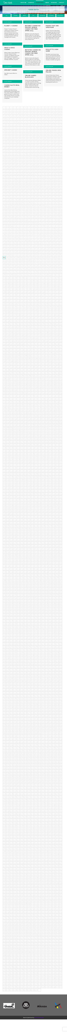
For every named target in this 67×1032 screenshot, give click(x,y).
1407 (50, 344)
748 (4, 234)
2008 (11, 448)
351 (43, 165)
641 (47, 214)
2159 (4, 474)
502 (36, 191)
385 (43, 171)
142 (25, 130)
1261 (15, 321)
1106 (7, 295)
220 (61, 142)
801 (11, 243)
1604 (25, 378)
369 (47, 168)
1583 (11, 376)
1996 (29, 445)
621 (36, 211)
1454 (36, 352)
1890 (14, 427)
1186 (50, 306)
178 (32, 136)
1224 (4, 315)
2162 (15, 474)
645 (61, 214)
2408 (43, 514)
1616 (7, 381)
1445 (4, 352)
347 (29, 165)
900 (61, 257)
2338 (36, 502)
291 (11, 156)
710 (50, 226)
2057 (4, 456)
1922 (7, 433)
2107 (60, 462)
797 (57, 240)
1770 (11, 407)
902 (8, 260)
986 (4, 275)
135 (61, 128)
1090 (11, 292)
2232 (22, 485)
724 (40, 228)
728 (54, 228)
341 (8, 165)
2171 (46, 474)
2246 (11, 488)
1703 (15, 396)
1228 (18, 315)
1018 (57, 277)
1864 (43, 422)
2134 (36, 468)
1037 (4, 283)
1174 (8, 306)
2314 (11, 500)
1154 (57, 301)
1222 (57, 312)
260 (22, 151)
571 (40, 202)
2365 (11, 508)
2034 (43, 450)
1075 (18, 289)
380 (25, 171)
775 (40, 237)
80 (46, 119)
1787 (11, 410)
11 (43, 107)
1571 (29, 373)
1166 (39, 303)
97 (46, 122)
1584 (14, 376)
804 (22, 243)
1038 (7, 283)
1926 (22, 433)
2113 (22, 465)
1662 (50, 387)
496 (15, 191)
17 (4, 110)
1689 (25, 393)
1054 (4, 286)
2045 (22, 453)
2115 (29, 465)
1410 (60, 344)
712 (57, 226)
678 (57, 220)
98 (50, 122)
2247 (14, 488)
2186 (39, 476)
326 (15, 162)
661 (57, 217)
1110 (22, 295)
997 (43, 275)
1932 (43, 433)
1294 (11, 326)
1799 (53, 410)
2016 (39, 448)
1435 (29, 350)
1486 (29, 358)
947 (47, 266)
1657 (32, 387)
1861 (32, 422)
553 (36, 200)
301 (47, 156)
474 (57, 185)
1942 (18, 436)
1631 (61, 381)
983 (54, 272)
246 (32, 148)
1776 (32, 407)
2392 (46, 511)
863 (50, 252)
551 (29, 200)
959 (29, 269)
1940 (11, 436)
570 (36, 202)
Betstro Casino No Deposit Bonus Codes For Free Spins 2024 (33, 52)
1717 (4, 399)
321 (57, 159)
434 (36, 179)
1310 (8, 329)
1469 (29, 355)
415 (29, 177)
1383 (25, 341)
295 (25, 156)
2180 (18, 476)
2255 (43, 488)
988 (11, 275)
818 (11, 246)
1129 (29, 298)
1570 (25, 373)
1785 (4, 410)
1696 (50, 393)
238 (4, 148)
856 (25, 252)
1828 (36, 416)
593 (57, 205)
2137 (46, 468)
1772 (18, 407)
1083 (46, 289)
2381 (7, 511)
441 (61, 179)
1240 (60, 315)
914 (50, 260)
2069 (46, 456)
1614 (60, 378)
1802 (4, 413)
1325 (60, 329)
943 (32, 266)
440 (57, 179)
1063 (36, 286)
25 (32, 110)
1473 (43, 355)
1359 (60, 335)
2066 (36, 456)
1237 (50, 315)
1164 (32, 303)
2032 (36, 450)
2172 (50, 474)
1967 (46, 439)
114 (47, 125)
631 (11, 214)
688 (32, 223)
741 (39, 231)
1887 (4, 427)
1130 (32, 298)
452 (39, 182)
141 (22, 130)
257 (11, 151)
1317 (32, 329)
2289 (43, 494)
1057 (14, 286)
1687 (18, 393)
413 (22, 177)
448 (25, 182)
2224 (53, 482)
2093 (11, 462)
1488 (36, 358)
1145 (25, 301)
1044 (29, 283)
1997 (32, 445)
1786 (7, 410)
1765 (53, 404)
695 (57, 223)
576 (57, 202)
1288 (50, 324)
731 (4, 231)
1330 (18, 332)
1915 (43, 430)
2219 (36, 482)
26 (36, 110)
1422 (43, 347)
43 (36, 113)
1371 (43, 338)
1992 (14, 445)
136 (4, 130)
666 (15, 220)
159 (25, 133)
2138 (50, 468)
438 (50, 179)
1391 (53, 341)
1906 (11, 430)
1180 (29, 306)
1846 (39, 419)
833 (4, 249)
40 (25, 113)
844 (43, 249)
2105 (53, 462)
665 (11, 220)
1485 (25, 358)
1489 (39, 358)
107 (22, 125)
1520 (29, 364)
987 (8, 275)
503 (39, 191)
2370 (29, 508)
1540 (39, 367)
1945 (29, 436)
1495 (60, 358)
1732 (57, 399)
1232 (32, 315)
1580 (60, 373)
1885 (57, 425)
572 (43, 202)
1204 (53, 309)
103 (8, 125)
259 (18, 151)
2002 (50, 445)
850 (4, 252)
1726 (36, 399)
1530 (4, 367)
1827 (32, 416)
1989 (4, 445)
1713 (50, 396)
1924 (14, 433)
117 (57, 125)
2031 (32, 450)
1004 (7, 277)
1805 (14, 413)
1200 (39, 309)
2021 (57, 448)
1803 (7, 413)
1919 (57, 430)
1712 (46, 396)
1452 (29, 352)
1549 (11, 370)
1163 (29, 303)
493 (4, 191)
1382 (22, 341)
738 (29, 231)
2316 (18, 500)
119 (4, 128)
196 (36, 139)
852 (11, 252)
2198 (22, 479)
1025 (22, 280)
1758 (29, 404)
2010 (18, 448)
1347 (18, 335)
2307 (46, 497)
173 (15, 136)
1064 (39, 286)
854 (18, 252)
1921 (4, 433)
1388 (43, 341)
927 (36, 263)
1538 (32, 367)
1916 (46, 430)
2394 (53, 511)
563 (11, 202)
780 (57, 237)
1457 (46, 352)
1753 (11, 404)
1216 (36, 312)
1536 (25, 367)
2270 (36, 491)
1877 (29, 425)
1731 (53, 399)
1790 (22, 410)
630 (8, 214)
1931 (39, 433)
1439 (43, 350)
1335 (36, 332)
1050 (50, 283)
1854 (7, 422)
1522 (36, 364)
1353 (39, 335)
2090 (60, 459)
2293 (57, 494)
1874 (18, 425)
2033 (39, 450)
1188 (57, 306)
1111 (25, 295)
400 (36, 174)
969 (4, 272)
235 (54, 145)
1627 (46, 381)
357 (4, 168)
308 (11, 159)
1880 (39, 425)
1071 (4, 289)
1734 (4, 401)
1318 (36, 329)
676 (50, 220)
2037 (53, 450)
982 (50, 272)
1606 (32, 378)
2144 (11, 471)
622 (40, 211)
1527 (53, 364)
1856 (14, 422)
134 (57, 128)
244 (25, 148)
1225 (7, 315)
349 (36, 165)
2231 (18, 485)
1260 (11, 321)
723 (36, 228)
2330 (7, 502)
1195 (22, 309)
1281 (25, 324)
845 (47, 249)
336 (50, 162)
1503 (29, 361)
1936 (57, 433)
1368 (32, 338)
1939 (7, 436)
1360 (4, 338)
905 (18, 260)
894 (39, 257)
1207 (4, 312)
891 (29, 257)
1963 (32, 439)
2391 (43, 511)
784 (11, 240)
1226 (11, 315)
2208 (57, 479)
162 (36, 133)
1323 (53, 329)
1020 (4, 280)
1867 (53, 422)
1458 (50, 352)
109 (29, 125)
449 (29, 182)
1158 (11, 303)
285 (50, 153)
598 (15, 208)
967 (57, 269)
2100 (36, 462)
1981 (36, 442)
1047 (39, 283)
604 (36, 208)
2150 (32, 471)
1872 (11, 425)
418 (40, 177)
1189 (60, 306)
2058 (7, 456)
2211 (8, 482)
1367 (29, 338)
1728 (43, 399)
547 (15, 200)
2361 (57, 505)
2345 (60, 502)
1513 (4, 364)
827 (43, 246)
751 (15, 234)
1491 (46, 358)
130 (43, 128)
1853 (4, 422)
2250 (25, 488)
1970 (57, 439)
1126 (18, 298)
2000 (43, 445)
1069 (57, 286)
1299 (29, 326)
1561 (53, 370)
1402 (32, 344)
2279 (7, 494)
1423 (46, 347)
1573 (36, 373)
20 (15, 110)
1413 (11, 347)
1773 (22, 407)
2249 (22, 488)
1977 (22, 442)
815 (61, 243)
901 (4, 260)
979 (39, 272)
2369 (25, 508)
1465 (14, 355)
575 (54, 202)
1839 (14, 419)
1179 (25, 306)
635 (25, 214)
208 (18, 142)
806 (29, 243)
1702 (11, 396)
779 (54, 237)
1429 (7, 350)
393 (11, 174)
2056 (60, 453)
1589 (32, 376)
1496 (4, 361)
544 (4, 200)
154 (8, 133)
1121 (61, 295)
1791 (25, 410)
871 (18, 254)
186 (61, 136)
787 (22, 240)
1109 (18, 295)
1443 (57, 350)
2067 (39, 456)
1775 (29, 407)
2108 (4, 465)
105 (15, 125)
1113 (32, 295)
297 (32, 156)
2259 (57, 488)
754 (25, 234)
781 (61, 237)
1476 (53, 355)
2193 (4, 479)
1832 (50, 416)
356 (61, 165)
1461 (60, 352)
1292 (4, 326)
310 (18, 159)
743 (47, 231)
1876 (25, 425)
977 (32, 272)
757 (36, 234)
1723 (25, 399)
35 (7, 113)
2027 (18, 450)
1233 (36, 315)
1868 (57, 422)
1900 (50, 427)
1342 (60, 332)
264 (36, 151)
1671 (22, 390)
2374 (43, 508)
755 (29, 234)
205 (8, 142)
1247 (25, 318)
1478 (60, 355)
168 (57, 133)
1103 (57, 292)
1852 (60, 419)
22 (22, 110)
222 (8, 145)
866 (61, 252)
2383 (14, 511)
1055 (7, 286)
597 (11, 208)
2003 (53, 445)
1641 (36, 384)
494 (8, 191)
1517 (18, 364)
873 (25, 254)
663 (4, 220)
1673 (29, 390)
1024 (18, 280)
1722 (22, 399)
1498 (11, 361)
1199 (36, 309)
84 (60, 119)
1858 (22, 422)
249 (43, 148)
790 (32, 240)
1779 (43, 407)
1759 (32, 404)
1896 (36, 427)
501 (32, 191)
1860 (29, 422)
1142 (15, 301)
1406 (46, 344)
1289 (53, 324)
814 (57, 243)
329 (25, 162)
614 (11, 211)
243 (22, 148)
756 (32, 234)
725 (43, 228)
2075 (7, 459)
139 (15, 130)
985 (61, 272)
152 (61, 130)
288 (61, 153)
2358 (46, 505)
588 (39, 205)
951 (61, 266)
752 (18, 234)
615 (15, 211)
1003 (4, 277)
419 (43, 177)
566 (22, 202)
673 (40, 220)
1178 (22, 306)
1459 (53, 352)
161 (32, 133)
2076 (11, 459)
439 (54, 179)
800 (8, 243)
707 (40, 226)
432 (29, 179)
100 (57, 122)
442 (4, 182)
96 (43, 122)
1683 (4, 393)
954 (11, 269)
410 (11, 177)
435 (39, 179)
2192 (60, 476)
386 (47, 171)
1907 (14, 430)
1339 (50, 332)
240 (11, 148)
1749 (57, 401)
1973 (7, 442)
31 (53, 110)
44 (39, 113)
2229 (11, 485)
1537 (29, 367)
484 (32, 188)
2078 (18, 459)
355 (57, 165)
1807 (22, 413)
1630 (57, 381)
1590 (36, 376)
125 (25, 128)
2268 (29, 491)
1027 (29, 280)
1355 (46, 335)
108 (25, 125)
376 (11, 171)
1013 (39, 277)
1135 (50, 298)
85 (4, 122)
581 (15, 205)
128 (36, 128)
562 (8, 202)
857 (29, 252)
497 (18, 191)
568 (29, 202)
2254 (39, 488)
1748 (53, 401)
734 (15, 231)
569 (32, 202)
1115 (39, 295)
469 (39, 185)
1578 (53, 373)
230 (36, 145)
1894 (29, 427)
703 (25, 226)
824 (32, 246)
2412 (57, 514)
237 (61, 145)
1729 (46, 399)
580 (11, 205)
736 (22, 231)
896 (47, 257)
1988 (60, 442)
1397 (15, 344)
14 (53, 107)
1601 (15, 378)
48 (53, 113)
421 (50, 177)
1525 (46, 364)
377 (15, 171)
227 (25, 145)
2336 (29, 502)
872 (22, 254)
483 (29, 188)
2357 (43, 505)
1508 (46, 361)
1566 (11, 373)
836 (15, 249)
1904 (4, 430)
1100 (46, 292)
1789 (18, 410)
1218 (43, 312)
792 (40, 240)
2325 (50, 500)
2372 (36, 508)
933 (57, 263)
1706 (25, 396)
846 (50, 249)
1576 (46, 373)
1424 (50, 347)
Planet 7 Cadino (11, 26)
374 (4, 171)
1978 (25, 442)
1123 (8, 298)
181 (43, 136)
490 (54, 188)
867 (4, 254)
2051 (43, 453)
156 (15, 133)
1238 (53, 315)
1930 (36, 433)
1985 (50, 442)
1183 (39, 306)
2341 (46, 502)
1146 (29, 301)
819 (15, 246)
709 (47, 226)
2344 (57, 502)
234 (50, 145)
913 (47, 260)
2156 (53, 471)
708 (43, 226)
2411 (53, 514)
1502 (25, 361)
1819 (4, 416)
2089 (57, 459)
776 (43, 237)
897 (50, 257)
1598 (4, 378)
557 (50, 200)
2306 (43, 497)
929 (43, 263)
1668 (11, 390)
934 (61, 263)
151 (57, 130)
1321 (46, 329)
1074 (15, 289)
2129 (18, 468)
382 (32, 171)
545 (8, 200)
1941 (15, 436)
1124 (11, 298)
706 (36, 226)
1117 (46, 295)
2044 (18, 453)
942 (29, 266)
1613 (57, 378)
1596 (57, 376)
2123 (57, 465)
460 (8, 185)
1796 (43, 410)
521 (43, 194)
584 (25, 205)
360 (15, 168)
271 (61, 151)
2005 (60, 445)
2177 (7, 476)
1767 (60, 404)
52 (7, 116)
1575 (43, 373)
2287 (36, 494)
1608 (39, 378)
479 (15, 188)
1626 (43, 381)
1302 (39, 326)
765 (4, 237)
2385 (22, 511)
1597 (60, 376)
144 (32, 130)
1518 (22, 364)
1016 (50, 277)
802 (15, 243)
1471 (36, 355)
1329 (15, 332)
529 (11, 197)
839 (25, 249)
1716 (61, 396)
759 (43, 234)
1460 (57, 352)
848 (57, 249)
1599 (7, 378)
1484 (22, 358)
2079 (22, 459)
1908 (18, 430)
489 (50, 188)
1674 (32, 390)
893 (36, 257)
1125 (15, 298)
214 (40, 142)
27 (39, 110)
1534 (18, 367)
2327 (57, 500)
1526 (50, 364)
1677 (43, 390)
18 (7, 110)
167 (54, 133)
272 (4, 153)
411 (15, 177)
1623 (32, 381)
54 (15, 116)
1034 (53, 280)
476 (4, 188)
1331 (22, 332)
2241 (53, 485)
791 (36, 240)
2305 (39, 497)
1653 (18, 387)
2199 (25, 479)
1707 (29, 396)
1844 (32, 419)
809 (39, 243)
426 (8, 179)
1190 (4, 309)
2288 (39, 494)
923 (22, 263)
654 (32, 217)
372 (57, 168)
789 (29, 240)
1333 (29, 332)
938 (15, 266)
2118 (39, 465)
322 (61, 159)
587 (36, 205)
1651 (11, 387)
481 (22, 188)
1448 (14, 352)
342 (11, 165)
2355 (36, 505)
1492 (50, 358)
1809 (29, 413)
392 (8, 174)
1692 (36, 393)
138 (11, 130)
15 (57, 107)
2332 (14, 502)
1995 (25, 445)
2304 (36, 497)
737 (25, 231)
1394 (4, 344)
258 (15, 151)
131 (46, 128)
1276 (7, 324)
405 (54, 174)
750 (11, 234)
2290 (46, 494)
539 (47, 197)
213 (36, 142)
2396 (60, 511)
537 (40, 197)
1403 (36, 344)
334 (43, 162)
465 (25, 185)
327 (18, 162)
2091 (4, 462)
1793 (32, 410)
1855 (11, 422)
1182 (36, 306)
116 (54, 125)
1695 (46, 393)
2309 (53, 497)
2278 (4, 494)
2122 (53, 465)
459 (4, 185)
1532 (11, 367)
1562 (57, 370)
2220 (39, 482)
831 (57, 246)
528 (8, 197)
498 (22, 191)
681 (8, 223)
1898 (43, 427)
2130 (22, 468)
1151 (46, 301)
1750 (60, 401)
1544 (53, 367)
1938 (4, 436)
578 (4, 205)
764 (61, 234)
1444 (60, 350)
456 (54, 182)
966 (54, 269)
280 (32, 153)
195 (32, 139)
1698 (57, 393)
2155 (50, 471)
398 (29, 174)
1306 (53, 326)
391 (4, 174)
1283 (32, 324)
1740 (25, 401)
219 (57, 142)
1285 (39, 324)
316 (40, 159)
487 (43, 188)
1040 (14, 283)
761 (50, 234)
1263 (22, 321)
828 (47, 246)
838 (22, 249)
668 (22, 220)
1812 (39, 413)
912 (43, 260)
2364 (7, 508)
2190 (53, 476)
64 (50, 116)
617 (22, 211)
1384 (29, 341)
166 (50, 133)
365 (32, 168)
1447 (11, 352)
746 (57, 231)
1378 (7, 341)
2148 (25, 471)
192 (22, 139)
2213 (15, 482)
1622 (29, 381)
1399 (22, 344)
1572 (32, 373)
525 (57, 194)
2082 (32, 459)
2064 (29, 456)
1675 (36, 390)
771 (25, 237)
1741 (29, 401)
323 (4, 162)
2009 (14, 448)
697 (4, 226)
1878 (32, 425)
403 (47, 174)
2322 (39, 500)
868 (8, 254)
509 (61, 191)
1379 (11, 341)
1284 (36, 324)
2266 (22, 491)
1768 (4, 407)
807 (32, 243)
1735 (7, 401)
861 (43, 252)
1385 (32, 341)
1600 (11, 378)
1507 (43, 361)
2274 (50, 491)
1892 (22, 427)
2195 (11, 479)
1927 (25, 433)
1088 (4, 292)
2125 (4, 468)
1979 (29, 442)
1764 (50, 404)
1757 (25, 404)
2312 (4, 500)
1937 (60, 433)
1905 (7, 430)
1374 (53, 338)
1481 (11, 358)
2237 (39, 485)
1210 (15, 312)
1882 (46, 425)
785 (15, 240)
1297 (22, 326)
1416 (22, 347)
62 (43, 116)
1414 (15, 347)
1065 (43, 286)
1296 (18, 326)
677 (54, 220)
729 (57, 228)
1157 (8, 303)
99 (53, 122)
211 (29, 142)
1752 (7, 404)
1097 (36, 292)
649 (15, 217)
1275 (4, 324)
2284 (25, 494)
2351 (22, 505)
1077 (25, 289)
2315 (15, 500)
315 (36, 159)
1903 (60, 427)
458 (61, 182)
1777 (36, 407)
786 (18, 240)
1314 (22, 329)
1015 (46, 277)
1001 (57, 275)
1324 (57, 329)
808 (36, 243)
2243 (60, 485)
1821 (11, 416)
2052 (46, 453)
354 (54, 165)
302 (50, 156)
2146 (18, 471)
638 (36, 214)
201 (54, 139)
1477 (57, 355)
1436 (32, 350)
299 (39, 156)
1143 (18, 301)
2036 (50, 450)
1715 (57, 396)
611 (61, 208)
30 (50, 110)
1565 (7, 373)
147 (43, 130)
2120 (46, 465)
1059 (22, 286)
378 (18, 171)
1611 (50, 378)
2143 (7, 471)
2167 (32, 474)
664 (8, 220)
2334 (22, 502)
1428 (4, 350)
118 (61, 125)
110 (32, 125)
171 (8, 136)
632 (15, 214)
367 (40, 168)
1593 (46, 376)
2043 (14, 453)
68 (4, 119)
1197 (29, 309)
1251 (39, 318)
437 (47, 179)
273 (8, 153)
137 (8, 130)
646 (4, 217)
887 (15, 257)
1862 (36, 422)
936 (8, 266)
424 (61, 177)
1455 (39, 352)
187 (4, 139)
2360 (53, 505)
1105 (4, 295)
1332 (25, 332)
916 (57, 260)
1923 (11, 433)
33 (60, 110)
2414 (4, 517)
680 (4, 223)
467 (32, 185)
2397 (4, 514)
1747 (50, 401)
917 (61, 260)
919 (8, 263)
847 (54, 249)
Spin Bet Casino (10, 70)
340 (4, 165)
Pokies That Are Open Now (52, 26)
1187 (53, 306)
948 (50, 266)
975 (25, 272)
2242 (57, 485)
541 (54, 197)
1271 (50, 321)
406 (57, 174)
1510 (53, 361)
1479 (4, 358)
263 (32, 151)
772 (29, 237)
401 (40, 174)
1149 (39, 301)
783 (8, 240)
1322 (50, 329)
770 (22, 237)
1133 (43, 298)
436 (43, 179)
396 (22, 174)
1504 (32, 361)
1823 (18, 416)
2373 (39, 508)
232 (43, 145)
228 (29, 145)
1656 (29, 387)
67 (60, 116)
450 (32, 182)
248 (39, 148)
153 (4, 133)
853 (15, 252)
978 (36, 272)
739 (32, 231)
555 (43, 200)
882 (57, 254)
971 (11, 272)
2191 (57, 476)
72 (18, 119)
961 (36, 269)
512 (11, 194)
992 (25, 275)
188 (8, 139)
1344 (7, 335)
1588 (29, 376)
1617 (11, 381)
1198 (32, 309)
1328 (11, 332)
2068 (43, 456)
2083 (36, 459)
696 (61, 223)
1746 (46, 401)
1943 (22, 436)
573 (47, 202)
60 (36, 116)
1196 (25, 309)
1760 (36, 404)
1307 (57, 326)
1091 (15, 292)
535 (32, 197)
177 (29, 136)
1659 (39, 387)
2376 (50, 508)
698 (8, 226)
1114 (36, 295)
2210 (4, 482)
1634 (11, 384)
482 (25, 188)
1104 (60, 292)
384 (39, 171)
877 (40, 254)
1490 (43, 358)
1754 (14, 404)
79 (43, 119)
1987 (57, 442)
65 (53, 116)
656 (39, 217)
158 (22, 133)
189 (11, 139)
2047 (29, 453)
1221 (53, 312)
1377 (4, 341)
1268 (39, 321)
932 (54, 263)
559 (57, 200)
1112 (29, 295)
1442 (53, 350)
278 (25, 153)
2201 (32, 479)
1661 (46, 387)
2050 (39, 453)
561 (4, 202)
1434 (25, 350)
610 (57, 208)
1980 (32, 442)
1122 (4, 298)
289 (4, 156)
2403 (25, 514)
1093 (22, 292)
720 (25, 228)
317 (43, 159)
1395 (7, 344)
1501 (22, 361)
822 (25, 246)
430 (22, 179)
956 (18, 269)
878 (43, 254)
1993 (18, 445)
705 (32, 226)
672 (36, 220)
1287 (46, 324)
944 (36, 266)
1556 (36, 370)
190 (15, 139)
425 (4, 179)
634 (22, 214)
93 (32, 122)
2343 (53, 502)
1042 (22, 283)
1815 (50, 413)
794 (47, 240)
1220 (50, 312)
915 (54, 260)
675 (47, 220)
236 (57, 145)
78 (39, 119)
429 (18, 179)
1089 (7, 292)
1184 (43, 306)
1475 (50, 355)
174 (18, 136)
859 (36, 252)
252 (54, 148)
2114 (25, 465)
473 (54, 185)
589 (43, 205)
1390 (50, 341)
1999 (39, 445)
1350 (29, 335)
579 (8, 205)
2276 (57, 491)
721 (29, 228)
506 (50, 191)
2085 (43, 459)
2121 (50, 465)
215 (43, 142)
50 (60, 113)
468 (36, 185)
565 (18, 202)
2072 (57, 456)
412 (18, 177)
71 (14, 119)
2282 (18, 494)
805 (25, 243)
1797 (46, 410)
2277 (60, 491)
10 (39, 107)
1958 (14, 439)
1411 (4, 347)
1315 (25, 329)
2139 (53, 468)
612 (4, 211)
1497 (7, 361)
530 (15, 197)
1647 (57, 384)
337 (54, 162)
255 (4, 151)
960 (32, 269)
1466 (18, 355)
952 (4, 269)
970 (8, 272)
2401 (18, 514)
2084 (39, 459)
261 (25, 151)
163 (40, 133)
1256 (57, 318)
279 (29, 153)
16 (60, 107)
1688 (22, 393)
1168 (46, 303)
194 (29, 139)
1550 (14, 370)
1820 (7, 416)
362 (22, 168)
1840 (18, 419)
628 (61, 211)
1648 (60, 384)
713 (61, 226)
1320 (43, 329)
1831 (46, 416)
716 (11, 228)
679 (61, 220)
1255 (53, 318)
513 (15, 194)
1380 (14, 341)
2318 (25, 500)
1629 (53, 381)
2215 (22, 482)
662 (61, 217)
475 (61, 185)
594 (61, 205)
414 (25, 177)
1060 (25, 286)
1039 (11, 283)
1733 (60, 399)
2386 (25, 511)
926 (32, 263)
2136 (43, 468)
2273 (46, 491)
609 (54, 208)
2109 (7, 465)
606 (43, 208)
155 (11, 133)
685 (22, 223)
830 (54, 246)
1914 (39, 430)
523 (50, 194)
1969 (53, 439)
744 (50, 231)
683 (15, 223)
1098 (39, 292)
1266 (32, 321)
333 (40, 162)
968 (61, 269)
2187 (43, 476)
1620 (22, 381)
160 (29, 133)
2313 (7, 500)
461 (11, 185)
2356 (39, 505)
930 (47, 263)
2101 (39, 462)
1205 (57, 309)
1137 (57, 298)
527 (4, 197)
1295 (14, 326)
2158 (60, 471)
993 (29, 275)
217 (50, 142)
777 (47, 237)
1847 (43, 419)
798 (61, 240)
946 (43, 266)
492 (61, 188)
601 (25, 208)
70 (11, 119)
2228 (7, 485)
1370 (39, 338)
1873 (15, 425)
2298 (14, 497)
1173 (4, 306)
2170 (43, 474)
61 (39, 116)
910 (36, 260)
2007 (7, 448)
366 (36, 168)
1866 (50, 422)
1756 (22, 404)
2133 (32, 468)
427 (11, 179)
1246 (22, 318)
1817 (57, 413)
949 (54, 266)
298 (36, 156)
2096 (22, 462)
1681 (57, 390)
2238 (43, 485)
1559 (46, 370)
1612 (53, 378)
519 (36, 194)
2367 (18, 508)
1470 (32, 355)
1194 (18, 309)
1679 (50, 390)
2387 (29, 511)
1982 (39, 442)
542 (57, 197)
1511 (57, 361)
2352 (25, 505)
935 (4, 266)
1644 (46, 384)
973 (18, 272)
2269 (32, 491)
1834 (57, 416)
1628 (50, 381)
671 (32, 220)
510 (4, 194)
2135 (39, 468)
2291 (50, 494)
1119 (54, 295)
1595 (53, 376)
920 (11, 263)
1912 (32, 430)
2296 (7, 497)
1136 (53, 298)
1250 (36, 318)
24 (29, 110)
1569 (22, 373)
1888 (7, 427)
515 (22, 194)
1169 (50, 303)
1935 (53, 433)
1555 (32, 370)
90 (22, 122)
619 (29, 211)
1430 (11, 350)
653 (29, 217)
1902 (57, 427)
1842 (25, 419)
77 (36, 119)
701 (18, 226)
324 (8, 162)
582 (18, 205)
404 (50, 174)
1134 (46, 298)
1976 (18, 442)
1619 (18, 381)
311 (22, 159)
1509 (50, 361)
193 (25, 139)
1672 (25, 390)
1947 (36, 436)
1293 (7, 326)
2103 (46, 462)
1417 (25, 347)
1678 (46, 390)
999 (50, 275)
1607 (36, 378)
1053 (60, 283)
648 (11, 217)
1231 (29, 315)
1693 (39, 393)
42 (32, 113)
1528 (57, 364)
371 (54, 168)
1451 (25, 352)
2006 (4, 448)
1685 (11, 393)
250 (47, 148)
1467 (22, 355)
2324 (46, 500)
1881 (43, 425)
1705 (22, 396)
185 (57, 136)
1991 (11, 445)
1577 (50, 373)
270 (57, 151)
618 (25, 211)
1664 (57, 387)
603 (32, 208)
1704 (18, 396)
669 (25, 220)
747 (61, 231)
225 (18, 145)
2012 (25, 448)
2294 (60, 494)
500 (29, 191)
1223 (60, 312)
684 (18, 223)
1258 (4, 321)
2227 (4, 485)
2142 (4, 471)
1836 (4, 419)
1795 (39, 410)
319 (50, 159)
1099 (43, 292)
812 (50, 243)
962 (39, 269)
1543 (50, 367)
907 (25, 260)
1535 (22, 367)
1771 (15, 407)
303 (54, 156)
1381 (18, 341)
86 (7, 122)
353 (50, 165)
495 (11, 191)
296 (29, 156)
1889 (11, 427)
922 (18, 263)
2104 (50, 462)
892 (32, 257)
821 (22, 246)
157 (18, 133)
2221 (43, 482)
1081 (39, 289)
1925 (18, 433)
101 (61, 122)
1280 (22, 324)
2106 (57, 462)
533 (25, 197)
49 (57, 113)
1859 (25, 422)
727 (50, 228)
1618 (15, 381)
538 (43, 197)
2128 (15, 468)
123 (18, 128)
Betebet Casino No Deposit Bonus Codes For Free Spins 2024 (33, 28)
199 (47, 139)
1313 (18, 329)
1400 (25, 344)
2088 (53, 459)
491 (57, 188)
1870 (4, 425)
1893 (25, 427)
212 (32, 142)
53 (11, 116)
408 (4, 177)
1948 (39, 436)
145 (36, 130)
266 (43, 151)
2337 (32, 502)
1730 (50, 399)
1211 (18, 312)
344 (18, 165)
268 (50, 151)
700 (15, 226)
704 (29, 226)
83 (57, 119)
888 (18, 257)
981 (47, 272)
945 (39, 266)
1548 (7, 370)
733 (11, 231)
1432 (18, 350)
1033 (50, 280)
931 (50, 263)
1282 (29, 324)
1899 (46, 427)
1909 (22, 430)
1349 (25, 335)
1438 (39, 350)
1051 (53, 283)
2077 (14, 459)
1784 (60, 407)
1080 (36, 289)
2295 (4, 497)
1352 (36, 335)
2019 (50, 448)
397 (25, 174)
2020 (53, 448)
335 (47, 162)
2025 (11, 450)
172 (11, 136)
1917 (50, 430)
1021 (8, 280)
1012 (36, 277)
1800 (57, 410)
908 (29, 260)
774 (36, 237)
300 (43, 156)
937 (11, 266)
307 (8, 159)
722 (32, 228)
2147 (22, 471)
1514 (7, 364)
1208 (7, 312)
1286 (43, 324)
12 (46, 107)
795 (50, 240)
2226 (60, 482)
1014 (43, 277)
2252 (32, 488)
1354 (43, 335)
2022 (60, 448)
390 (61, 171)
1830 (43, 416)
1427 (60, 347)
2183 (29, 476)
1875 (22, 425)
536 (36, 197)
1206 (60, 309)
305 (61, 156)
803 (18, 243)
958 (25, 269)
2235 (32, 485)
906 (22, 260)
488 (47, 188)
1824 (22, 416)
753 (22, 234)
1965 (39, 439)
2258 (53, 488)
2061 (18, 456)
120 (8, 128)
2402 (22, 514)
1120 (57, 295)
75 (29, 119)
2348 (11, 505)
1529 (60, 364)
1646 (53, 384)
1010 (29, 277)
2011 (22, 448)
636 (29, 214)
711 (54, 226)
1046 (36, 283)
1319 (39, 329)
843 (39, 249)
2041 (7, 453)
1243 (11, 318)
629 (4, 214)
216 (47, 142)
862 (47, 252)
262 (29, 151)
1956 (7, 439)
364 (29, 168)
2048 (32, 453)
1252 (43, 318)
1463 (7, 355)
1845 (36, 419)
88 (15, 122)
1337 (43, 332)
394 (15, 174)
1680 (53, 390)
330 (29, 162)
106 (18, 125)
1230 (25, 315)
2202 (36, 479)
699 (11, 226)
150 (54, 130)
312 (25, 159)
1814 (46, 413)
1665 (60, 387)
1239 (57, 315)
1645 (50, 384)
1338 (46, 332)
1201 (43, 309)
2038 (57, 450)
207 (15, 142)
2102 (43, 462)
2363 (4, 508)
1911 (29, 430)
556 (47, 200)
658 (47, 217)
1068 (53, 286)
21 (18, 110)
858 (32, 252)
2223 (50, 482)
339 (61, 162)
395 (18, 174)
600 (22, 208)
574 (50, 202)
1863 (39, 422)
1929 (32, 433)
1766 (57, 404)
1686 (14, 393)
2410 (50, 514)
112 (39, 125)
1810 (32, 413)
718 (18, 228)
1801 (60, 410)
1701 (8, 396)
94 (36, 122)
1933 (46, 433)
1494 (57, 358)
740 (36, 231)
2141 (61, 468)
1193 (15, 309)
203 (61, 139)
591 (50, 205)
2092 (7, 462)
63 (46, 116)
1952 (53, 436)
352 (47, 165)
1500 (18, 361)
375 (8, 171)
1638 (25, 384)
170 (4, 136)
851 (8, 252)
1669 (14, 390)
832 (61, 246)
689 (36, 223)
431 (25, 179)
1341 (57, 332)
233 (47, 145)
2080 (25, 459)
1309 (4, 329)
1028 (32, 280)
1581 (4, 376)
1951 (50, 436)
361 (18, 168)
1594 (50, 376)
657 (43, 217)
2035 (46, 450)
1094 (25, 292)
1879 (36, 425)
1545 (57, 367)
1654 (22, 387)
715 (8, 228)
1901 (53, 427)
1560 (50, 370)
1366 (25, 338)
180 (40, 136)
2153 (43, 471)
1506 (39, 361)
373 (61, 168)
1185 (46, 306)
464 (22, 185)
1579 (57, 373)
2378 (57, 508)
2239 (46, 485)
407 (61, 174)
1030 (39, 280)
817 (8, 246)
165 (47, 133)
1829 (39, 416)
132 (50, 128)
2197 (18, 479)
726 (47, 228)
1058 (18, 286)
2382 (11, 511)
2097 (25, 462)
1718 (8, 399)
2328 (60, 500)
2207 (53, 479)
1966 (43, 439)
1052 (57, 283)
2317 (22, 500)
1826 (29, 416)
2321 (36, 500)
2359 (50, 505)
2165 (25, 474)
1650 (7, 387)
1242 (7, 318)
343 (15, 165)
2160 (7, 474)
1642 (39, 384)
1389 (46, 341)
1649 (4, 387)
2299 (18, 497)
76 (32, 119)
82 (53, 119)
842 (36, 249)
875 (32, 254)
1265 (29, 321)
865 (57, 252)
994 (32, 275)
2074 (4, 459)
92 (29, 122)
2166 (29, 474)
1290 (57, 324)
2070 (50, 456)
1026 (25, 280)
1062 (32, 286)
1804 (11, 413)
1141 (11, 301)
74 (25, 119)
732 (8, 231)
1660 (43, 387)
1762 (43, 404)
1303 (43, 326)
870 (15, 254)
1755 (18, 404)
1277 (11, 324)
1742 (32, 401)
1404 (39, 344)
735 (18, 231)
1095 (29, 292)
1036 (60, 280)
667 (18, 220)
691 (43, 223)
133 (54, 128)
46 (46, 113)
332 (36, 162)
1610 (46, 378)
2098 (29, 462)
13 (50, 107)
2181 (22, 476)
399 (32, 174)
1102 (53, 292)
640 (43, 214)
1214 (29, 312)
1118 (50, 295)
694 (54, 223)
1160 (18, 303)
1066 (46, 286)
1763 (46, 404)
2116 (32, 465)
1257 (60, 318)
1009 (25, 277)
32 (57, 110)
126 (29, 128)
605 (39, 208)
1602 (18, 378)
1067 (50, 286)
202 (57, 139)
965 (50, 269)
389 (57, 171)
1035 (57, 280)
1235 (43, 315)
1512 (61, 361)
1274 (60, 321)
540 (50, 197)
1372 (46, 338)
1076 (22, 289)
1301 (36, 326)
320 (54, 159)
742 (43, 231)
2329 (4, 502)
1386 (36, 341)
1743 (36, 401)
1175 (11, 306)
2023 (4, 450)
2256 (46, 488)
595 (4, 208)
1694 (43, 393)
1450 (22, 352)
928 (39, 263)
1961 (25, 439)
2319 (29, 500)
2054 (53, 453)
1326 (4, 332)
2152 (39, 471)
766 (8, 237)
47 (50, 113)
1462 (4, 355)
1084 (50, 289)
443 (8, 182)
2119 (43, 465)
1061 (29, 286)
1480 (7, 358)
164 (43, 133)
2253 (36, 488)
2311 (61, 497)
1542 (46, 367)
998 (47, 275)
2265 (18, 491)
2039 (60, 450)
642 (50, 214)
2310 (57, 497)
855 (22, 252)
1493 (53, 358)
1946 (32, 436)
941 (25, 266)
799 (4, 243)
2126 (7, 468)
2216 (25, 482)
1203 (50, 309)
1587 (25, 376)
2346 (4, 505)
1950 (46, 436)
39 (22, 113)
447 (22, 182)
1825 (25, 416)
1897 (39, 427)
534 (29, 197)
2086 (46, 459)
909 (32, 260)
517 (29, 194)
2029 (25, 450)
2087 (50, 459)
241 (15, 148)
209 (22, 142)
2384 (18, 511)
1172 (61, 303)
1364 (18, 338)
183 (50, 136)
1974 (11, 442)
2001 (46, 445)
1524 (43, 364)
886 (11, 257)
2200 (29, 479)
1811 (36, 413)
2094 (14, 462)
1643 (43, 384)
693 (50, 223)
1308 (60, 326)
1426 (57, 347)
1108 (15, 295)
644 (57, 214)
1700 (4, 396)
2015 (36, 448)
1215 (32, 312)
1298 (25, 326)
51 (4, 116)
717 (15, 228)
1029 (36, 280)
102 (4, 125)
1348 (22, 335)
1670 (18, 390)
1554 (29, 370)
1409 (57, 344)
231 (39, 145)
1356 (50, 335)
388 (54, 171)
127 (32, 128)
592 (54, 205)
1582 (7, 376)
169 (61, 133)
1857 (18, 422)
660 (54, 217)
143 (29, 130)
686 (25, 223)
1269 (43, 321)
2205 (46, 479)
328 (22, 162)
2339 (39, 502)
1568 (18, 373)
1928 (29, 433)
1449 (18, 352)
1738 (18, 401)
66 (57, 116)
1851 (57, 419)
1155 (60, 301)
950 (57, 266)
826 (39, 246)
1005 (11, 277)
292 (15, 156)
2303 (32, 497)
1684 (7, 393)
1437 (36, 350)
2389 (36, 511)
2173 (53, 474)
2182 (25, 476)
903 (11, 260)
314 (32, 159)
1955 (4, 439)
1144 (22, 301)
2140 (57, 468)
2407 (39, 514)
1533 (15, 367)
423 (57, 177)
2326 (53, 500)
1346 (14, 335)
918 (4, 263)
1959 (18, 439)
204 (4, 142)
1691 (32, 393)
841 (32, 249)
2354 (32, 505)
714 (4, 228)
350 (39, 165)
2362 (60, 505)
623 (43, 211)
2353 (29, 505)
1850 (53, 419)
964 (47, 269)
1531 (8, 367)
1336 (39, 332)
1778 (39, 407)
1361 (8, 338)
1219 (46, 312)
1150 (43, 301)
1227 (15, 315)
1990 (7, 445)
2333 (18, 502)
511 (8, 194)
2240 (50, 485)
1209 (11, 312)
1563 (60, 370)
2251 (29, 488)
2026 (14, 450)
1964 (36, 439)
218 (54, 142)
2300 (22, 497)
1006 (14, 277)
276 (18, 153)
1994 (22, 445)
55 (18, 116)
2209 (60, 479)
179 (36, 136)
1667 (7, 390)
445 (15, 182)
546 (11, 200)
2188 (46, 476)
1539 (36, 367)
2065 (32, 456)
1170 (53, 303)
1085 (53, 289)
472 (50, 185)
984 (57, 272)
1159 (15, 303)
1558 (43, 370)
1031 (43, 280)
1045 (32, 283)
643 (54, 214)
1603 (22, 378)
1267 (36, 321)
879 (47, 254)
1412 (8, 347)
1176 (15, 306)
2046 (25, 453)
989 (15, 275)
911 (39, 260)
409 (8, 177)
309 (15, 159)
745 (54, 231)
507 (54, 191)
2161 (11, 474)
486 (39, 188)
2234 (29, 485)
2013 (29, 448)
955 (15, 269)
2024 (7, 450)
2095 (18, 462)
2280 (11, 494)
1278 (15, 324)
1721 (18, 399)
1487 (32, 358)
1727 (39, 399)
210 (25, 142)
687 (29, 223)
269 (54, 151)
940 (22, 266)
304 (57, 156)
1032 (46, 280)
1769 (7, 407)
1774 (25, 407)
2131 (25, 468)
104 (11, 125)
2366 (14, 508)
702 (22, 226)
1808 (25, 413)
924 (25, 263)
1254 (50, 318)
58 (29, 116)
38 (18, 113)
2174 (57, 474)
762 (54, 234)
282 (40, 153)
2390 (39, 511)
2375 (46, 508)
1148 (36, 301)
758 (39, 234)
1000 (53, 275)
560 (61, 200)
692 (47, 223)
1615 (4, 381)
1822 (15, 416)
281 (36, 153)
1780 (46, 407)
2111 (15, 465)
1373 (50, 338)
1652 (14, 387)
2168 (36, 474)
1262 (18, 321)
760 (47, 234)
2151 (36, 471)
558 (54, 200)
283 (43, 153)
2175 (60, 474)
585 (29, 205)
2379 (60, 508)
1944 (25, 436)
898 (54, 257)
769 (18, 237)
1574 (39, 373)
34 (4, 113)
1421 (39, 347)
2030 (29, 450)
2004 (57, 445)
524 (54, 194)
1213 (25, 312)
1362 (11, 338)
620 (32, 211)
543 (61, 197)
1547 (4, 370)
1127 (22, 298)
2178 (11, 476)
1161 (22, 303)
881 (54, 254)
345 (22, 165)
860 (39, 252)
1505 (36, 361)
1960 (22, 439)
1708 (32, 396)
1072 (7, 289)
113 (43, 125)
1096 (32, 292)
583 (22, 205)
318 (47, 159)
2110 (11, 465)
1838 (11, 419)
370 (50, 168)
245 (29, 148)
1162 (25, 303)
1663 (53, 387)
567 (25, 202)
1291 (61, 324)
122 (15, 128)
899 (57, 257)
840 (29, 249)
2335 (25, 502)
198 (43, 139)
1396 (11, 344)
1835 (60, 416)
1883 (50, 425)
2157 (57, 471)
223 (11, 145)
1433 (22, 350)
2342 (50, 502)
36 (11, 113)
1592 (43, 376)
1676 (39, 390)
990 (18, 275)
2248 (18, 488)
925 (29, 263)
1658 (36, 387)
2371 (32, 508)
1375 (57, 338)
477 (8, 188)
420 (47, 177)
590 (47, 205)
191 (18, 139)
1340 (53, 332)
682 (11, 223)
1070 (60, 286)
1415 (18, 347)
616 (18, 211)
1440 (46, 350)
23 (25, 110)
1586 (22, 376)
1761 (39, 404)
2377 (53, 508)
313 (29, 159)
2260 (60, 488)
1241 (4, 318)
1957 (11, 439)
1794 (36, 410)
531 (18, 197)
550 (25, 200)
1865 (46, 422)
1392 (57, 341)
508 (57, 191)
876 (36, 254)
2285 (29, 494)
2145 (14, 471)
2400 (14, 514)
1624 (36, 381)
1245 (18, 318)
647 (8, 217)
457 (57, 182)
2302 (29, 497)
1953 (57, 436)
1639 (29, 384)
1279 (18, 324)
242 (18, 148)
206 (11, 142)
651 (22, 217)
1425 (53, 347)
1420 (36, 347)
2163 (18, 474)
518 (32, 194)
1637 (22, 384)
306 (4, 159)
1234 (39, 315)
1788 (14, 410)
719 (22, 228)
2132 (29, 468)
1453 (32, 352)
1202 (46, 309)
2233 (25, 485)
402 (43, 174)
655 (36, 217)
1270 (46, 321)
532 (22, 197)
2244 (4, 488)
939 (18, 266)
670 (29, 220)
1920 (60, 430)
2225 (57, 482)
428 (15, 179)
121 (11, 128)
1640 (32, 384)
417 (36, 177)
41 (29, 113)
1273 (57, 321)
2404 (29, 514)
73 (22, 119)
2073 (60, 456)
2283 (22, 494)
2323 (43, 500)
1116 (43, 295)
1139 (4, 301)
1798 (50, 410)
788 (25, 240)
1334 (32, 332)
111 (36, 125)
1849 (50, 419)
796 (54, 240)
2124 (60, 465)
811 (47, 243)
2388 (32, 511)
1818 (60, 413)
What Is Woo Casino (9, 48)
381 (29, 171)
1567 (14, 373)
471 (47, 185)
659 (50, 217)
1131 (36, 298)
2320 (32, 500)
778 (50, 237)
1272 (53, 321)
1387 (39, 341)
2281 (15, 494)
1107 (11, 295)
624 (47, 211)
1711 (43, 396)
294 (22, 156)
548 (18, 200)
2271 (39, 491)
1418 (29, 347)
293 (18, 156)
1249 (32, 318)
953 (8, 269)
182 (47, 136)
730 (61, 228)
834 (8, 249)
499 (25, 191)
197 (40, 139)
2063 (25, 456)
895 (43, 257)
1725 (32, 399)
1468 (25, 355)
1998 (36, 445)
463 (18, 185)
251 (50, 148)
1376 (60, 338)
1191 (8, 309)
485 (36, 188)
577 (61, 202)
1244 (14, 318)
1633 (7, 384)
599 (18, 208)
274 (11, 153)
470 (43, 185)
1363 (15, 338)
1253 (46, 318)
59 (32, 116)
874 (29, 254)
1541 (43, 367)
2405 (32, 514)
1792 (29, 410)
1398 (18, 344)
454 (47, 182)
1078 (29, 289)
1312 (15, 329)
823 (29, 246)
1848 (46, 419)
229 (32, 145)
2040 (4, 453)
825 (36, 246)
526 (61, 194)
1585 (18, 376)
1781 (50, 407)
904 (15, 260)
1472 (39, 355)
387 (50, 171)
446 (18, 182)
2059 (11, 456)
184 (54, 136)
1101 (50, 292)
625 (50, 211)
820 (18, 246)
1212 (22, 312)
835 (11, 249)
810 (43, 243)
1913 (36, 430)
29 (46, 110)
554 (39, 200)
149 (50, 130)
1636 (18, 384)
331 (32, 162)
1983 (43, 442)
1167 (43, 303)
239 (8, 148)
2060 (14, 456)
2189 (50, 476)
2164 (22, 474)
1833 (53, 416)
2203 (39, 479)
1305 (50, 326)
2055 (57, 453)
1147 (32, 301)
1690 (29, 393)
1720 (15, 399)
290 (8, 156)
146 (40, 130)
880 (50, 254)
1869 (60, 422)
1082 (43, 289)
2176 (4, 476)
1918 (53, 430)
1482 (14, 358)
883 (61, 254)
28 (43, 110)
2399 (11, 514)
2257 (50, 488)
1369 (36, 338)
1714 (53, 396)
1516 (15, 364)
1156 (4, 303)
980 (43, 272)
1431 (15, 350)
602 (29, 208)
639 (39, 214)
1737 (15, 401)
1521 (32, 364)
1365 (22, 338)
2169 (39, 474)
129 (40, 128)
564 (15, 202)
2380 (4, 511)
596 (8, 208)
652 (25, 217)
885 (8, 257)
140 (18, 130)
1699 (60, 393)
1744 (39, 401)
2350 (18, 505)
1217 (39, 312)
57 (25, 116)
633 (18, 214)
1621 (25, 381)
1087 (60, 289)
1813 (43, 413)
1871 (8, 425)
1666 (4, 390)
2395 (57, 511)
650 (18, 217)
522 (47, 194)
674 (43, 220)
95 (39, 122)
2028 (22, 450)
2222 (46, 482)
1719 (11, 399)
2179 (15, 476)
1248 (29, 318)
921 (15, 263)
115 (50, 125)
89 (18, 122)
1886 (60, 425)
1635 (14, 384)
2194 (7, 479)
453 (43, 182)
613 (8, 211)
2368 (22, 508)
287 (57, 153)
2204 (43, 479)
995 (36, 275)
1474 (46, 355)
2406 (36, 514)
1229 (22, 315)
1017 (53, 277)
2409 (46, 514)
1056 (11, 286)
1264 (25, 321)
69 (7, 119)
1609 (43, 378)
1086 (57, 289)
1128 (25, 298)
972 (15, 272)
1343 (4, 335)
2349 (14, 505)
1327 (7, 332)
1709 (36, 396)
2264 (14, 491)
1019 (60, 277)
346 (25, 165)
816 (4, 246)
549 (22, 200)
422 (54, 177)
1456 (43, 352)
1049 (46, 283)
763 (57, 234)
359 (11, 168)
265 (39, 151)
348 (32, 165)
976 (29, 272)
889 (22, 257)
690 (39, 223)
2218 (32, 482)
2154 (46, 471)
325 (11, 162)
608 (50, 208)
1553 (25, 370)
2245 (7, 488)
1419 (32, 347)
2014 (32, 448)
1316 (29, 329)
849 (61, 249)
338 (57, 162)
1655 (25, 387)
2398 (7, 514)
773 (32, 237)
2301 (25, 497)
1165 (36, 303)
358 (8, 168)
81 (50, 119)
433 (32, 179)
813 (54, 243)
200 (50, 139)
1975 (14, 442)
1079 (32, 289)
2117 (36, 465)
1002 (60, 275)
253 (57, 148)
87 (11, 122)
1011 (32, 277)
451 (36, 182)
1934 (50, 433)
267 (47, 151)
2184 (32, 476)
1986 (53, 442)
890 (25, 257)
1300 (32, 326)
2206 (50, 479)
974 (22, 272)
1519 (25, 364)
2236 (36, 485)
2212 (11, 482)
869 (11, 254)
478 (11, 188)
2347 (7, 505)
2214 (18, 482)
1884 (53, 425)
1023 (15, 280)
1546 (60, 367)
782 (4, 240)
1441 (50, 350)
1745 (43, 401)
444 (11, 182)
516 (25, 194)
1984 (46, 442)
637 (32, 214)
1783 (57, 407)
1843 (29, 419)
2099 (32, 462)
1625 (39, 381)
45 (43, 113)
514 (18, 194)
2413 (60, 514)
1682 (60, 390)
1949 (43, 436)
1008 (22, 277)
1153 (53, 301)
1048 (43, 283)
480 (18, 188)
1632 (4, 384)
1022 (11, 280)
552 (32, 200)
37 (14, 113)
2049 (36, 453)
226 (22, 145)
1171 (57, 303)
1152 (50, 301)
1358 (57, 335)
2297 (11, 497)
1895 (32, 427)
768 (15, 237)
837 (18, 249)
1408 (53, 344)
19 (11, 110)
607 (47, 208)
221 (4, 145)
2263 (11, 491)
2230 (14, 485)
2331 (11, 502)
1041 (18, 283)
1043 (25, 283)
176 (25, 136)
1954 (60, 436)
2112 (18, 465)
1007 (18, 277)
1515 (11, 364)
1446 (7, 352)
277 (22, 153)
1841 (22, 419)
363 (25, 168)
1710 (39, 396)
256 (8, 151)
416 (32, 177)
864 (54, 252)
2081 (29, 459)
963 (43, 269)
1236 (46, 315)
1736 (11, 401)
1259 (7, 321)
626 (54, 211)
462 (15, 185)
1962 (29, 439)
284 (47, 153)
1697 (53, 393)
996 (39, 275)
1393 (60, 341)
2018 (46, 448)
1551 (18, 370)
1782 (53, 407)
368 (43, 168)
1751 (4, 404)
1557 (39, 370)
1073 (11, 289)
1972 (4, 442)
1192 (11, 309)
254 (61, 148)
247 (36, 148)
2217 (29, 482)
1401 (29, 344)
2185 (36, 476)
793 (43, 240)
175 (22, 136)
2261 (4, 491)
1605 (29, 378)
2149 (29, 471)
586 (32, 205)
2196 (14, 479)
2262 (7, 491)
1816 (53, 413)
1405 (43, 344)
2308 (50, 497)
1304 (46, 326)
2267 (25, 491)
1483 (18, 358)
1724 (29, 399)
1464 (11, 355)
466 (29, 185)
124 (22, 128)
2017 (43, 448)
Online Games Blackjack (30, 76)
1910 (25, 430)
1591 (39, 376)
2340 (43, 502)
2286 (32, 494)
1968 (50, 439)
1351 (32, 335)
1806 (18, 413)
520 (39, 194)
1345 (11, 335)
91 (25, 122)
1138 (61, 298)
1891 (18, 427)
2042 (11, 453)
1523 (39, 364)
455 (50, 182)
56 (22, 116)
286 (54, 153)
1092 (18, 292)
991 (22, 275)
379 (22, 171)
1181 (32, 306)
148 (47, 130)
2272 (43, 491)
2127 (11, 468)
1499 (14, 361)
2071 (53, 456)
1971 (61, 439)
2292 (53, 494)
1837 (7, 419)
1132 (39, 298)
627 (57, 211)
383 (36, 171)
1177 (18, 306)
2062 (22, 456)
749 (8, 234)
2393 (50, 511)
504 (43, 191)
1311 (11, 329)
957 (22, 269)
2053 (50, 453)
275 (15, 153)
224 (15, 145)
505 (47, 191)
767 (11, 237)
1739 (22, 401)
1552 (22, 370)
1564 (4, 373)
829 (50, 246)
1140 (7, 301)
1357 (53, 335)
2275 (53, 491)
